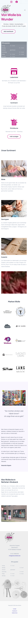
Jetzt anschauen (8, 31)
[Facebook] (16, 2)
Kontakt (14, 608)
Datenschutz (14, 612)
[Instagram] (11, 2)
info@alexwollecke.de (14, 555)
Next (25, 513)
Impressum (14, 610)
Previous (3, 513)
